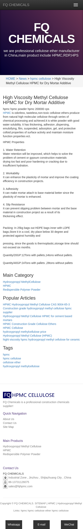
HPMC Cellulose (13, 327)
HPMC (7, 112)
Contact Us (9, 423)
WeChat (69, 524)
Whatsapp (14, 524)
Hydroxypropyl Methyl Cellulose (22, 446)
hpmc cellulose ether (39, 510)
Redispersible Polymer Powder (21, 289)
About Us (8, 419)
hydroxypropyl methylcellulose (21, 366)
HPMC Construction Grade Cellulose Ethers (29, 324)
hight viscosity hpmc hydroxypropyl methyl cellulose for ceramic (41, 339)
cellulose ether (12, 362)
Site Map (8, 426)
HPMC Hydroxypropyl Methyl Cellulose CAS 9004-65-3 (36, 304)
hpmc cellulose (40, 78)
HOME (10, 78)
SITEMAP (40, 503)
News (23, 78)
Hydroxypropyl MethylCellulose (22, 281)
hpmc (6, 354)
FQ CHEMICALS (16, 5)
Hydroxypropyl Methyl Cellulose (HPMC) (27, 335)
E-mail (41, 524)
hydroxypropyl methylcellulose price (24, 331)
